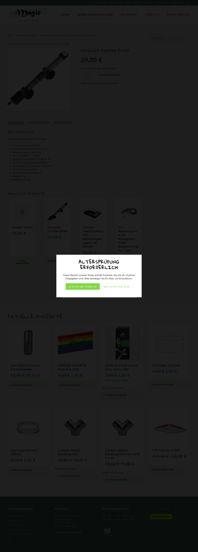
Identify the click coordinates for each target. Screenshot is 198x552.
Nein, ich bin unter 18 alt (116, 286)
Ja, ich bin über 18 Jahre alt (83, 286)
